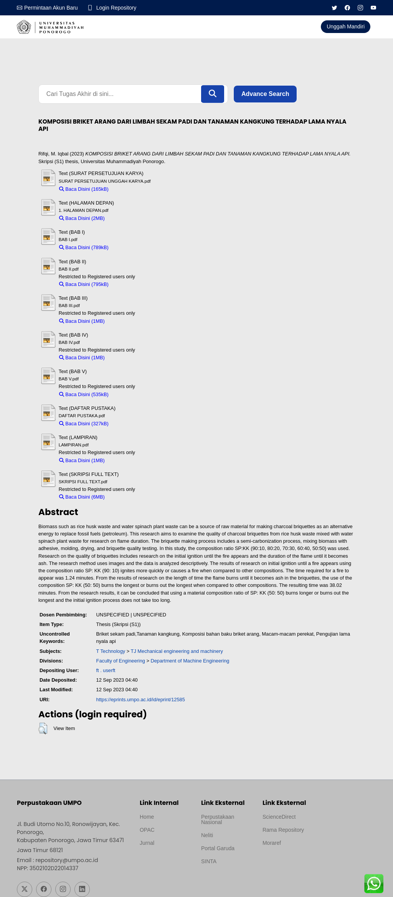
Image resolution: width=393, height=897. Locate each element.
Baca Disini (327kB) (84, 423)
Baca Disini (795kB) (84, 284)
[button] (42, 728)
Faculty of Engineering (120, 661)
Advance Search (265, 94)
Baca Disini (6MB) (82, 497)
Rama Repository (283, 830)
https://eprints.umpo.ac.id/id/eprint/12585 (140, 699)
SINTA (208, 861)
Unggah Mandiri (346, 26)
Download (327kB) (132, 423)
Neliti (207, 835)
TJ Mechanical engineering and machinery (177, 651)
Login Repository (116, 8)
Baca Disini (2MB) (82, 218)
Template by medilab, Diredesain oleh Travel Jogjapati (165, 861)
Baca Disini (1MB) (82, 321)
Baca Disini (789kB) (84, 248)
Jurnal (147, 843)
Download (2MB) (126, 218)
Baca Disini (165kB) (84, 189)
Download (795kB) (132, 284)
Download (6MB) (126, 497)
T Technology (110, 651)
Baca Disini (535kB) (84, 394)
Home (147, 816)
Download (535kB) (132, 394)
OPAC (147, 830)
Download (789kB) (132, 248)
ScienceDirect (279, 816)
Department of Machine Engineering (190, 661)
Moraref (272, 843)
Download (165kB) (132, 189)
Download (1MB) (126, 321)
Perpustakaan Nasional (217, 819)
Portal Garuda (217, 848)
